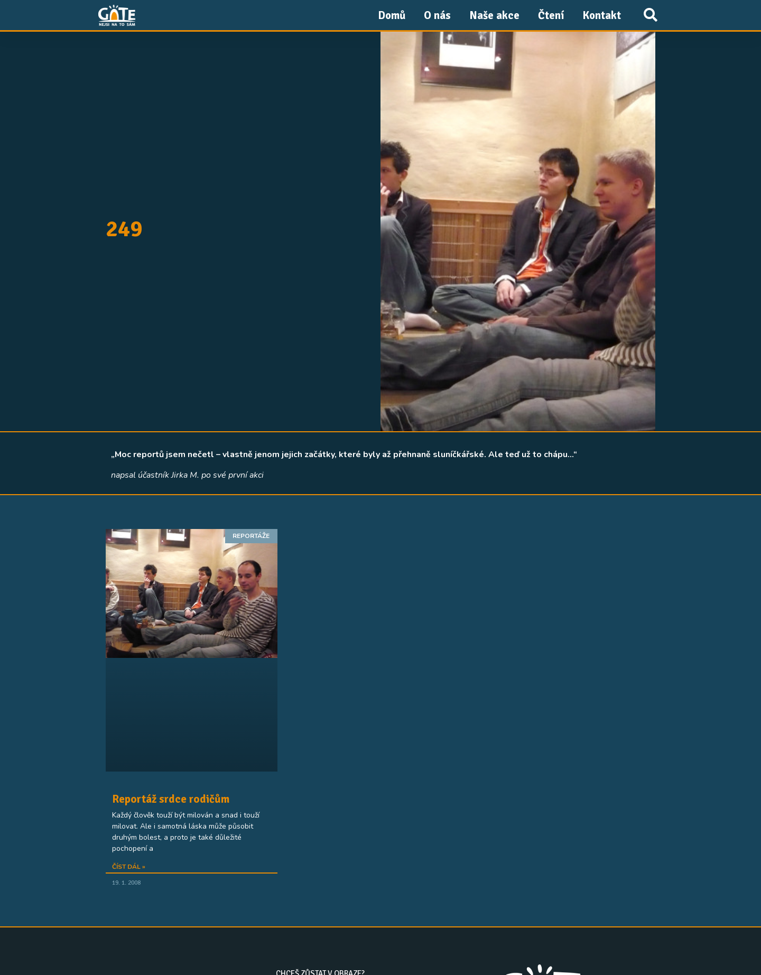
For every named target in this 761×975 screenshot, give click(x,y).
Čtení (551, 15)
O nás (437, 15)
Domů (391, 15)
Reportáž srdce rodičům (170, 799)
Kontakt (601, 15)
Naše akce (494, 15)
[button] (650, 15)
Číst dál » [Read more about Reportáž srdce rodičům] (128, 866)
